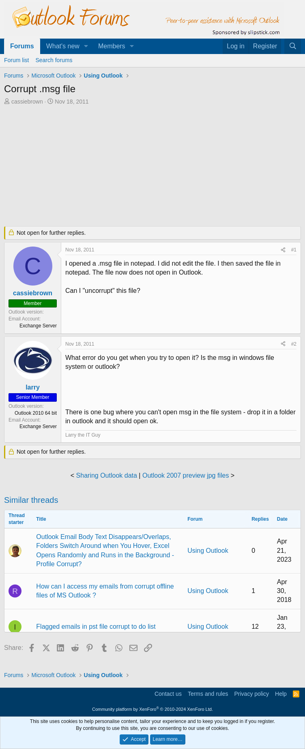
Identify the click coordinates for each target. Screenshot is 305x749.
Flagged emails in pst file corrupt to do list (95, 626)
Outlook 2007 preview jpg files (185, 475)
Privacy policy (251, 694)
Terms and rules (208, 694)
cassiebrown (27, 101)
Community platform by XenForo (152, 709)
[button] (86, 46)
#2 (293, 344)
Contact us (168, 694)
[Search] (292, 46)
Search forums (53, 60)
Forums (22, 46)
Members (111, 46)
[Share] (283, 250)
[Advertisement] (152, 166)
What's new (62, 46)
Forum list (16, 60)
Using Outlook (207, 550)
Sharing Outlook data (106, 475)
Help (281, 694)
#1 (293, 250)
